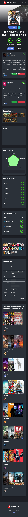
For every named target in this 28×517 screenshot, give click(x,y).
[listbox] (14, 171)
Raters (5, 241)
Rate (13, 27)
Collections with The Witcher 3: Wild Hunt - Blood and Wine (13, 308)
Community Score (10, 44)
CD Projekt (13, 292)
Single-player (13, 279)
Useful (13, 73)
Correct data (22, 298)
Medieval (17, 286)
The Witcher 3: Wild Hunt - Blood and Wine (14, 33)
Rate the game (11, 48)
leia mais (23, 69)
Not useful (20, 73)
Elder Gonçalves (10, 82)
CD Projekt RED (13, 289)
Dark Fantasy (13, 286)
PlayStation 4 (8, 226)
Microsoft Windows (9, 221)
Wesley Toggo (10, 53)
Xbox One (7, 231)
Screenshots (8, 111)
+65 (16, 252)
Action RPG (13, 276)
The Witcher (13, 295)
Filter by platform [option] (7, 171)
